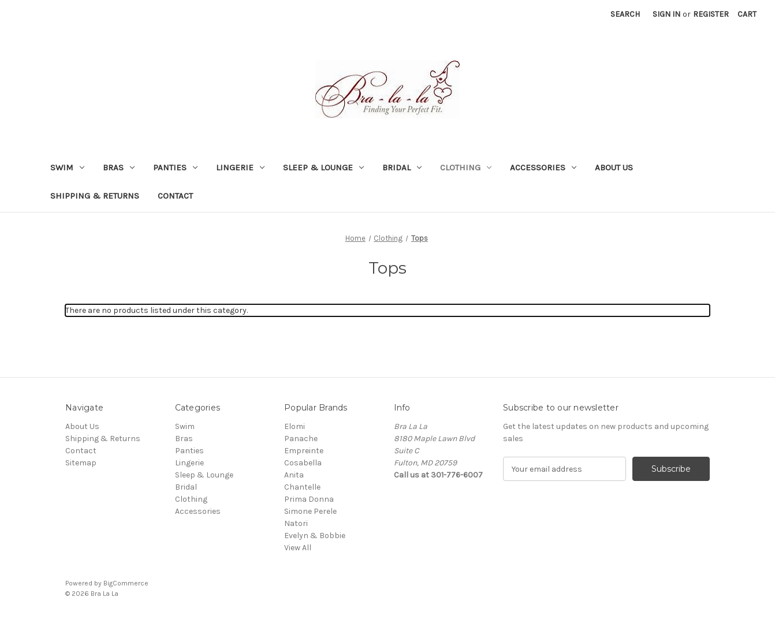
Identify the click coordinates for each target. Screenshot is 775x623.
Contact (175, 196)
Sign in (666, 14)
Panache (301, 438)
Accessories (543, 167)
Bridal (402, 167)
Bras (119, 167)
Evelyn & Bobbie (314, 535)
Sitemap (80, 463)
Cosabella (303, 463)
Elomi (294, 426)
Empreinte (303, 451)
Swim (67, 167)
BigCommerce (125, 583)
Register (711, 14)
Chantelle (302, 487)
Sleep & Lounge (323, 167)
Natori (296, 523)
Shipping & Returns (94, 196)
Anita (294, 475)
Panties (175, 167)
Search (625, 14)
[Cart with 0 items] (747, 14)
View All (297, 548)
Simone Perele (310, 511)
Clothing (465, 167)
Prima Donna (309, 499)
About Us (614, 167)
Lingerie (240, 167)
